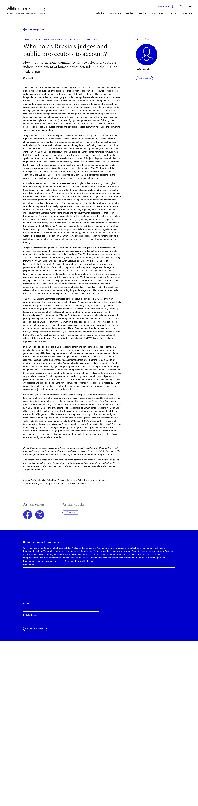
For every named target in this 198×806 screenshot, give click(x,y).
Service (142, 13)
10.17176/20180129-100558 (73, 483)
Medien (129, 13)
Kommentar (29, 564)
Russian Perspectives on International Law (68, 39)
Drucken (71, 513)
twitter (39, 515)
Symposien (115, 13)
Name (26, 603)
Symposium (30, 39)
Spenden (187, 13)
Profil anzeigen (144, 78)
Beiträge (100, 13)
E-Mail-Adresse (30, 615)
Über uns (173, 13)
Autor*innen (157, 13)
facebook (27, 515)
